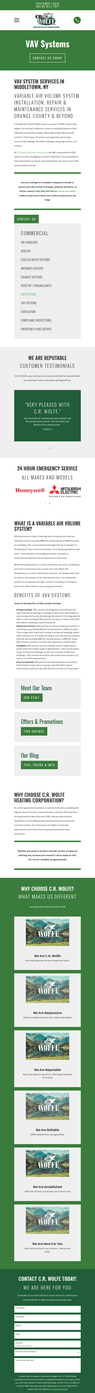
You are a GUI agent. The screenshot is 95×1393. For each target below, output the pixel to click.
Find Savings (34, 731)
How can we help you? (24, 1360)
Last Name (19, 1316)
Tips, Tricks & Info (39, 765)
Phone (18, 1325)
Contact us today (47, 58)
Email (17, 1334)
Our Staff (32, 697)
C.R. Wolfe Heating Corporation (32, 152)
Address (19, 1343)
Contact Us (26, 219)
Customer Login (47, 5)
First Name (20, 1308)
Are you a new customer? (26, 1351)
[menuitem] (47, 243)
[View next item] (50, 448)
